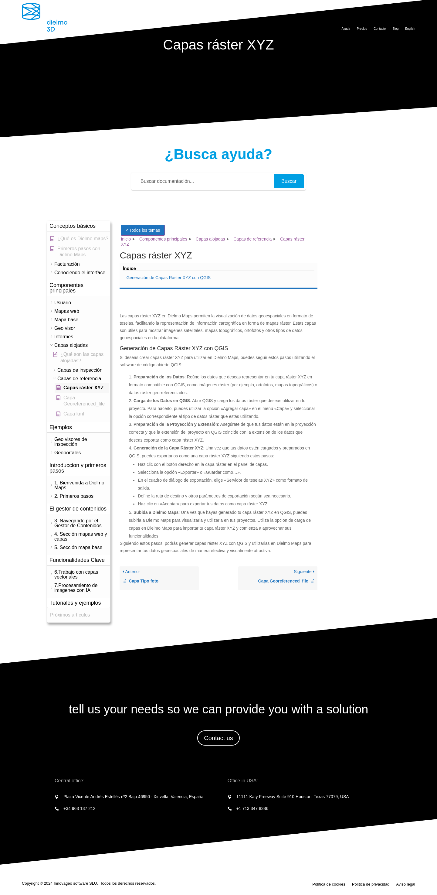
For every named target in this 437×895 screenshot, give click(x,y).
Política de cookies (328, 884)
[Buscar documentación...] (203, 181)
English (410, 28)
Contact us (218, 738)
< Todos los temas (143, 230)
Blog (395, 28)
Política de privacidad (371, 884)
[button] (78, 226)
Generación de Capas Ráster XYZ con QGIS (355, 238)
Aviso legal (405, 884)
